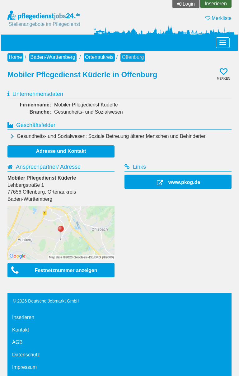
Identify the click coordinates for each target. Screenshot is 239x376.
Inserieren (216, 3)
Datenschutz (26, 354)
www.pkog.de (184, 182)
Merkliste (218, 18)
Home (15, 57)
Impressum (24, 367)
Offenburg (133, 57)
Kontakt (20, 329)
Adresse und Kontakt (61, 151)
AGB (17, 342)
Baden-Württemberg (52, 57)
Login (189, 4)
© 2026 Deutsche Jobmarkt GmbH (46, 300)
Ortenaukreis (99, 57)
